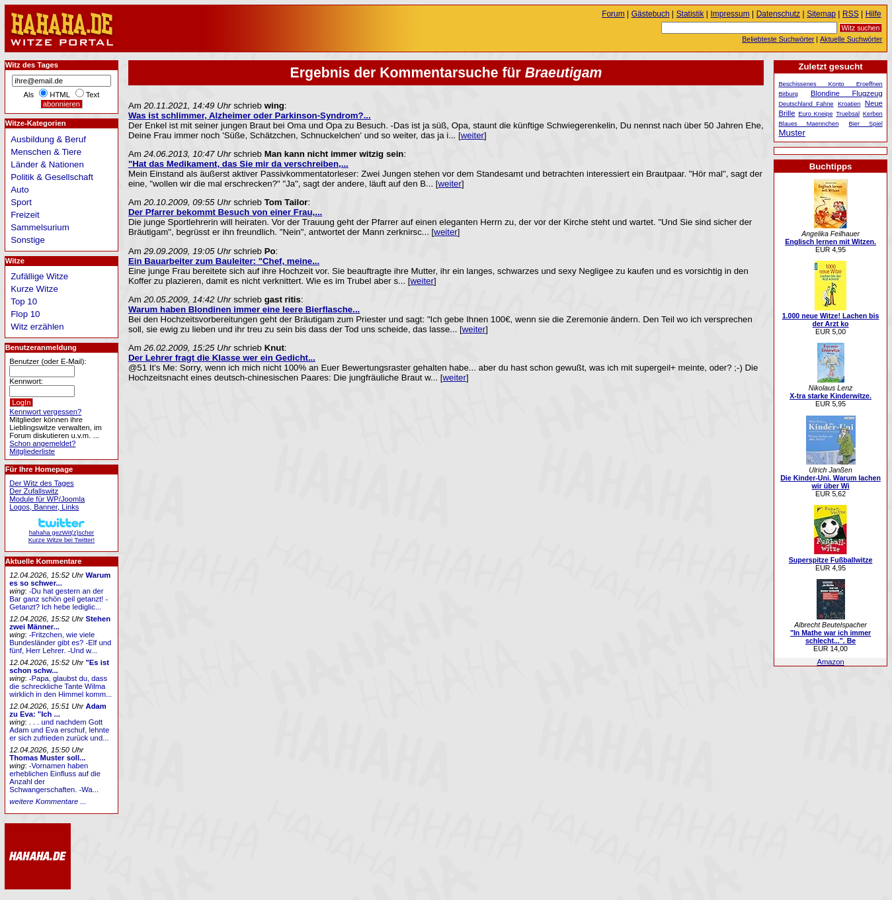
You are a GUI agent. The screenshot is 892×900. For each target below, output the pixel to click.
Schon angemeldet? (42, 443)
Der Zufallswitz (33, 491)
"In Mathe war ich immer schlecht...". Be (830, 637)
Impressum (730, 14)
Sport (21, 202)
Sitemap (821, 14)
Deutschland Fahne (805, 104)
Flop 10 (25, 314)
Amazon (830, 662)
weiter (472, 135)
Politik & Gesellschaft (52, 177)
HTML (59, 95)
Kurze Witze (34, 289)
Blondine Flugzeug (847, 93)
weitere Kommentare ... (47, 801)
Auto (19, 190)
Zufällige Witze (39, 276)
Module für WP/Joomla (47, 499)
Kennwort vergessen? (45, 412)
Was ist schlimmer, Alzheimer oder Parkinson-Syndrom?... (249, 115)
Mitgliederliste (32, 451)
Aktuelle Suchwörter (851, 39)
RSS (850, 14)
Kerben (873, 114)
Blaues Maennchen (808, 123)
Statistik (690, 14)
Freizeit (25, 215)
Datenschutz (778, 14)
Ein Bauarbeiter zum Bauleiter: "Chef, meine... (223, 261)
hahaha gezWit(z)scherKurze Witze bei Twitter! (61, 532)
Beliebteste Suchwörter (778, 39)
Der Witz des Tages (41, 483)
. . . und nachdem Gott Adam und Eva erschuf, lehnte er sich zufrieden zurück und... (59, 730)
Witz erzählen (37, 327)
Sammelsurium (40, 227)
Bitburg (787, 94)
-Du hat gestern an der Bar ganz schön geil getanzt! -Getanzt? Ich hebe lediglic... (58, 599)
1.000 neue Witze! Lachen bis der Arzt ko (830, 320)
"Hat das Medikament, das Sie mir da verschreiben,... (238, 164)
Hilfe (873, 14)
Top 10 (24, 301)
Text (93, 95)
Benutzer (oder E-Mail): (47, 361)
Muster (791, 133)
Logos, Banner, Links (44, 507)
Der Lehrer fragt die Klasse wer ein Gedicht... (221, 358)
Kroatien (849, 104)
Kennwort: (26, 381)
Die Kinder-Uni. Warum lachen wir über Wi (830, 482)
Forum (613, 14)
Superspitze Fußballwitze (831, 560)
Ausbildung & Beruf (48, 139)
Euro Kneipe (815, 114)
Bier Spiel (866, 123)
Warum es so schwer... (59, 579)
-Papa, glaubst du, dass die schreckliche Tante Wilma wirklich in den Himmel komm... (60, 686)
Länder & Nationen (47, 164)
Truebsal (848, 114)
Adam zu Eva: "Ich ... (57, 710)
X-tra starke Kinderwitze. (831, 396)
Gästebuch (650, 14)
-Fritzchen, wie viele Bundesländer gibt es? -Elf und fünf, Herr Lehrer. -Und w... (60, 642)
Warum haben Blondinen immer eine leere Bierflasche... (244, 309)
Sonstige (28, 240)
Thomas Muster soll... (47, 758)
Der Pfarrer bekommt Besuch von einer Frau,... (225, 212)
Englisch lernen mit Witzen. (830, 242)
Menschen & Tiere (46, 152)
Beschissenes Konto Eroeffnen (830, 84)
